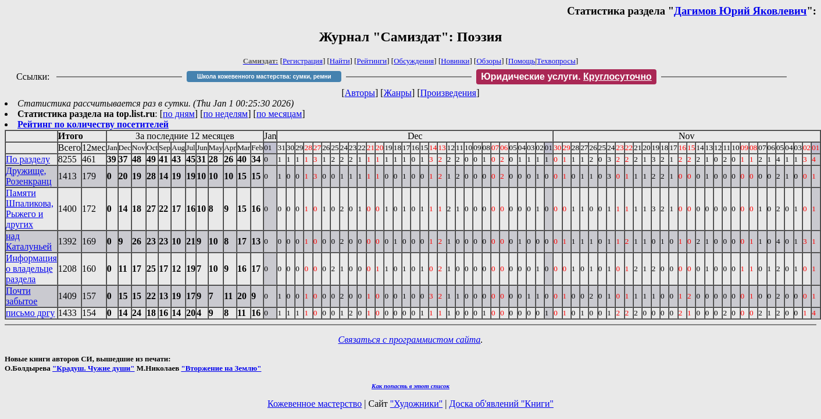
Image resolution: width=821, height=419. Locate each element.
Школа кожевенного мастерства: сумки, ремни (264, 76)
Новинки (455, 60)
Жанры (398, 93)
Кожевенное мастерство (314, 404)
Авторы (360, 93)
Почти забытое (21, 296)
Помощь (521, 60)
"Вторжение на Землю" (221, 368)
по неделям (226, 114)
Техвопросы (556, 60)
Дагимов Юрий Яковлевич (740, 11)
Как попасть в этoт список (410, 385)
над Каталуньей (29, 241)
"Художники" (416, 404)
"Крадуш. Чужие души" (93, 368)
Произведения (448, 93)
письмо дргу (30, 313)
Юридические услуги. (566, 76)
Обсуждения (414, 60)
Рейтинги (372, 60)
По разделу (28, 159)
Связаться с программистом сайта (409, 340)
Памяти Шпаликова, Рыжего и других (29, 208)
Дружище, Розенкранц (28, 176)
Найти (340, 60)
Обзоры (488, 60)
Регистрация (303, 60)
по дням (179, 114)
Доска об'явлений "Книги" (501, 404)
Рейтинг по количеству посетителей (93, 124)
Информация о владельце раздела (31, 268)
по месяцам (279, 114)
